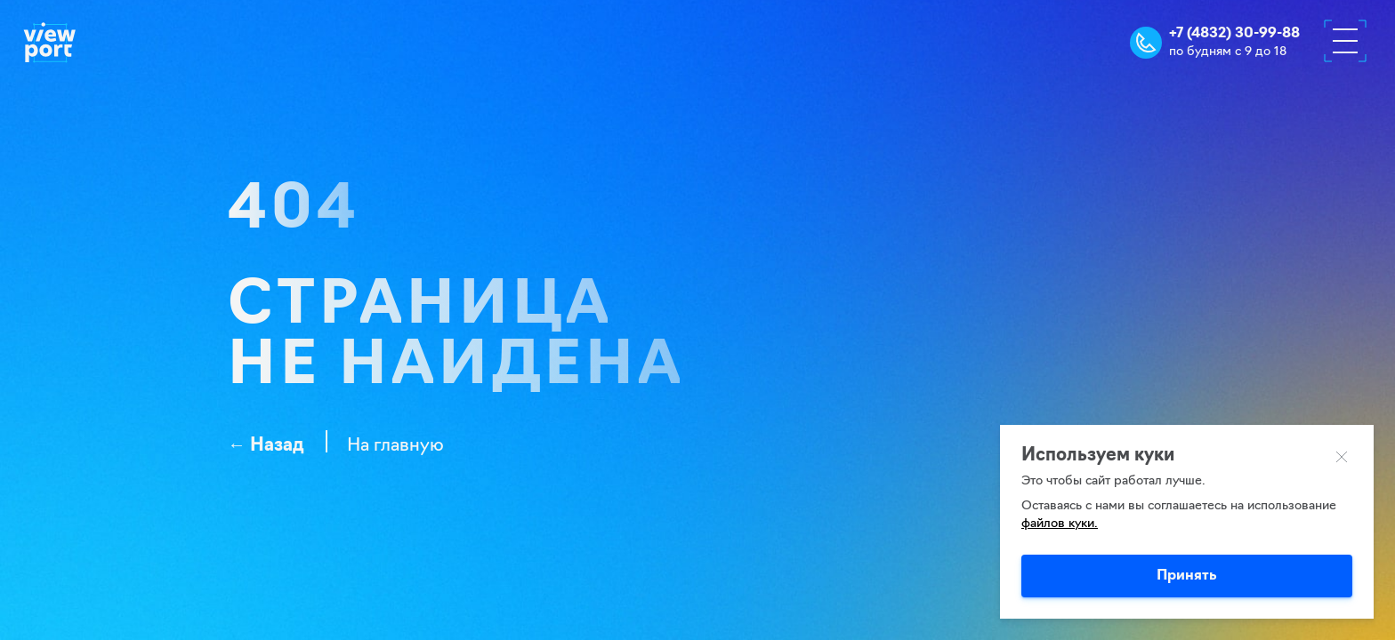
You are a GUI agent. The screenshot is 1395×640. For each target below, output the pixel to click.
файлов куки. (1059, 524)
